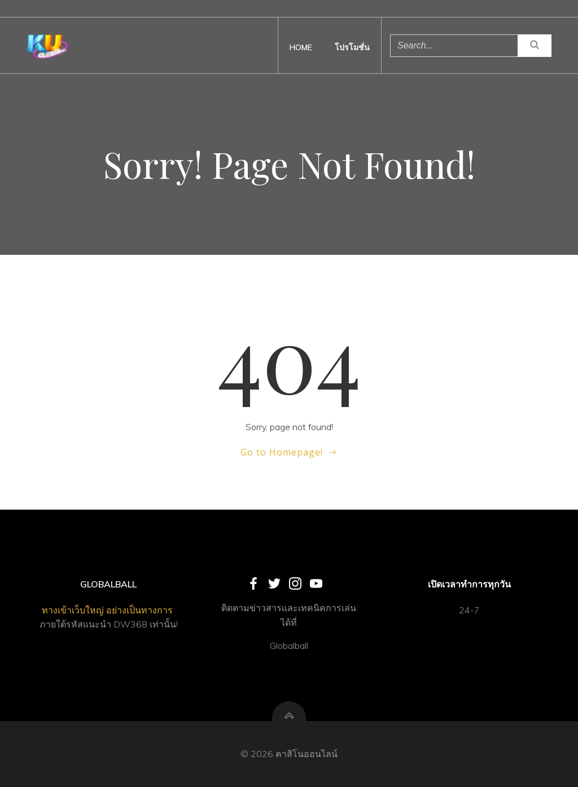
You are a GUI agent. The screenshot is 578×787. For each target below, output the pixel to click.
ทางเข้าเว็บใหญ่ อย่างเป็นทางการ (108, 610)
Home (301, 47)
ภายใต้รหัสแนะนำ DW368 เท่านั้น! (109, 624)
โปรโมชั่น (352, 47)
